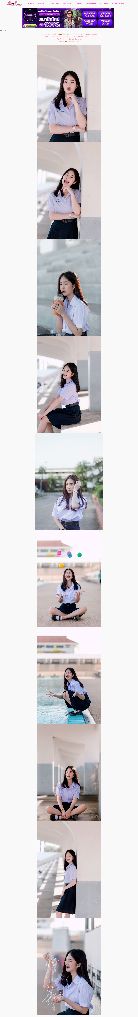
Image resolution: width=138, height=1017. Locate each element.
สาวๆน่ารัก (41, 3)
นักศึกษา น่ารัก (54, 3)
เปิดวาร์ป (79, 3)
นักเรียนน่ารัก (67, 3)
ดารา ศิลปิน (104, 3)
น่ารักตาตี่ (60, 34)
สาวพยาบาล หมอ (118, 3)
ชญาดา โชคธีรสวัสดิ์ (72, 41)
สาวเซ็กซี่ (31, 3)
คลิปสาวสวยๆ (91, 3)
